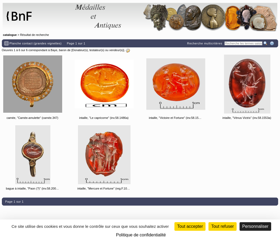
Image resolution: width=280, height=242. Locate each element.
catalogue (10, 34)
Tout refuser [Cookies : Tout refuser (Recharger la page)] (222, 226)
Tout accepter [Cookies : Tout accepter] (190, 226)
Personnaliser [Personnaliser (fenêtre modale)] (255, 226)
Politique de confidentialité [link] (141, 235)
